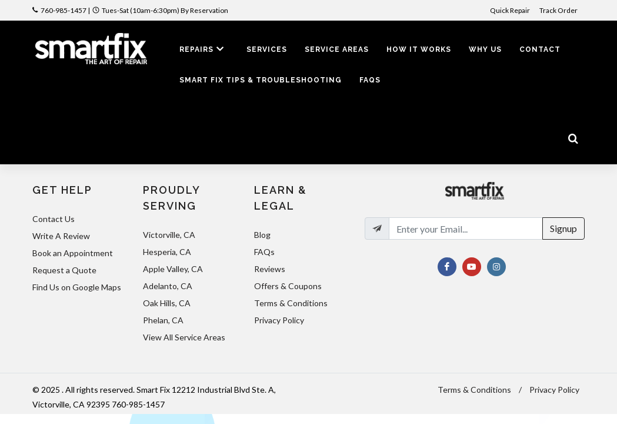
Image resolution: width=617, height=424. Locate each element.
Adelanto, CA (167, 286)
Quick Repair (510, 10)
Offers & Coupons (288, 286)
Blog (262, 235)
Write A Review (61, 236)
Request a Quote (64, 270)
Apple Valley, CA (173, 269)
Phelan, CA (163, 320)
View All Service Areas (184, 337)
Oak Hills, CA (167, 303)
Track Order (559, 10)
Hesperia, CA (167, 252)
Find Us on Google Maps (76, 287)
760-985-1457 (63, 10)
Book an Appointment (72, 253)
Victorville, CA (169, 235)
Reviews (269, 269)
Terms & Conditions (291, 303)
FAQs (264, 252)
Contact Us (53, 219)
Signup (563, 228)
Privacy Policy (279, 320)
